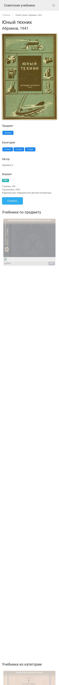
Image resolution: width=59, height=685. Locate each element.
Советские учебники (19, 5)
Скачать (12, 200)
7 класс (30, 149)
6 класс (19, 149)
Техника (7, 133)
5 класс (7, 149)
